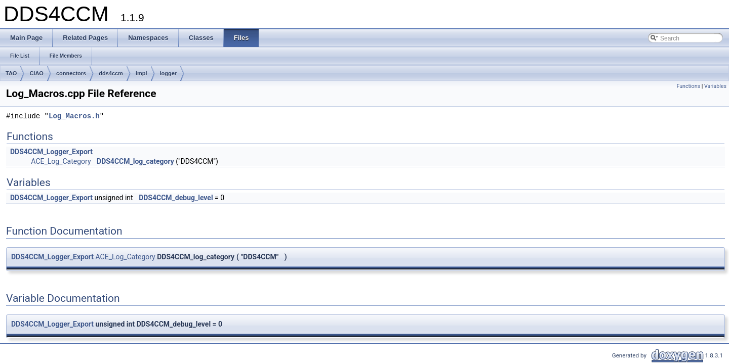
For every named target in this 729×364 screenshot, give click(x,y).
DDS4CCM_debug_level (176, 198)
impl (141, 73)
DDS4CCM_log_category (135, 161)
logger (168, 73)
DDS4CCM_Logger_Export (51, 152)
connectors (71, 73)
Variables (715, 86)
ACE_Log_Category (61, 161)
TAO (11, 73)
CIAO (36, 73)
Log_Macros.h (74, 116)
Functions (688, 86)
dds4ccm (111, 73)
